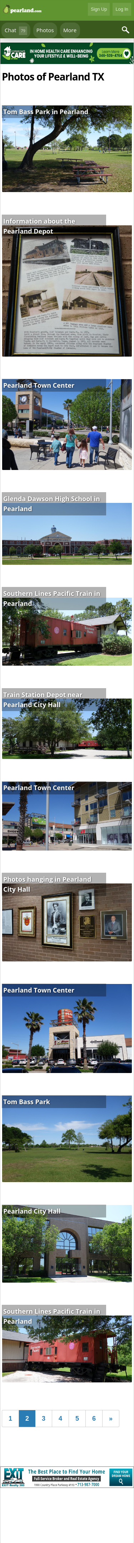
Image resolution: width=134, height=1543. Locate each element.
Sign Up (99, 9)
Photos (45, 30)
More (69, 30)
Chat (16, 30)
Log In (121, 9)
